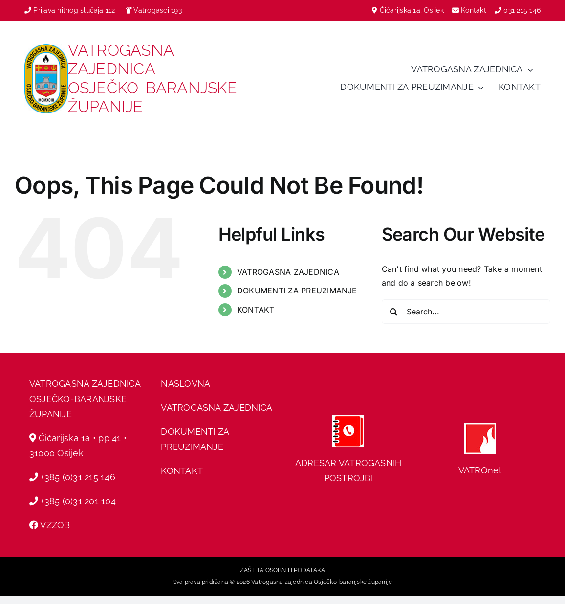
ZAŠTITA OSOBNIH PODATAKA (283, 570)
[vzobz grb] (46, 48)
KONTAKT (256, 309)
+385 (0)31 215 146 (78, 477)
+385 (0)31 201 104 (78, 501)
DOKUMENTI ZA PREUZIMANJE (297, 290)
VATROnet (480, 470)
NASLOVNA (185, 384)
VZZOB (55, 525)
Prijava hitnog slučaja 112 (69, 10)
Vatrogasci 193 (157, 10)
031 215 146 (522, 10)
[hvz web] (480, 426)
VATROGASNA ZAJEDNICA (288, 272)
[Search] (394, 311)
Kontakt (474, 10)
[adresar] (348, 419)
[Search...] (466, 311)
